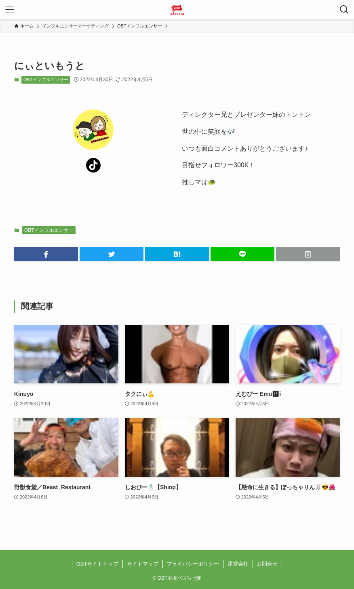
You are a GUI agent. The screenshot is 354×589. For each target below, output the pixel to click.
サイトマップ (142, 564)
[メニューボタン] (9, 9)
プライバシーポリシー (192, 564)
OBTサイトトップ (97, 564)
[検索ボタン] (344, 9)
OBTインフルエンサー (45, 79)
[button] (46, 254)
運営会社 (238, 564)
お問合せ (267, 564)
